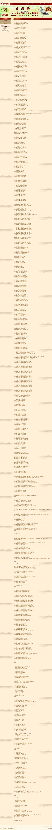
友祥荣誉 (5, 20)
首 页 (42, 826)
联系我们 (5, 23)
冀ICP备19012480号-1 (19, 826)
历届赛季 (44, 826)
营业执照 (47, 826)
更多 (15, 561)
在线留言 (5, 22)
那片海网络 (50, 828)
